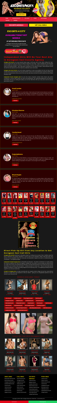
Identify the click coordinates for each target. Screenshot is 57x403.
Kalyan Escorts (44, 380)
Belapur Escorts (32, 382)
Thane (35, 18)
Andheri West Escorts (10, 310)
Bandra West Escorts (22, 310)
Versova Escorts (8, 387)
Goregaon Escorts (9, 300)
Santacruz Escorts (9, 308)
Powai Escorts (7, 385)
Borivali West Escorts (9, 380)
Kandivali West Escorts (9, 383)
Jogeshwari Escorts (21, 382)
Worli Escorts (38, 298)
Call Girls (27, 18)
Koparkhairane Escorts (46, 390)
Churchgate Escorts (28, 298)
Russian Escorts (16, 18)
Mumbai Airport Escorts (21, 308)
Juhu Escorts (8, 298)
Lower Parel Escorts (21, 385)
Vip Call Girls (41, 25)
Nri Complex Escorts (29, 305)
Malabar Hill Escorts (33, 384)
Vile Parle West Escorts (34, 391)
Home (7, 18)
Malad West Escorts (33, 385)
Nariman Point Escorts (21, 392)
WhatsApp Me (43, 401)
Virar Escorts (39, 303)
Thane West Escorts (33, 389)
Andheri (7, 20)
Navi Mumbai (44, 18)
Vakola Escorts (20, 383)
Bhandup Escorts (45, 387)
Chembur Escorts (41, 305)
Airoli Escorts (44, 383)
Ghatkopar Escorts (45, 385)
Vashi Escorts (48, 303)
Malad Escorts (19, 300)
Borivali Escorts (39, 300)
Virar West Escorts (33, 392)
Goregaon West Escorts (10, 382)
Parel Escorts (19, 390)
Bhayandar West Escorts (10, 378)
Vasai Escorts (31, 303)
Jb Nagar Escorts (20, 380)
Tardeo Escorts (8, 388)
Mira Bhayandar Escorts (35, 308)
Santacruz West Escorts (34, 387)
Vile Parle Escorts (47, 308)
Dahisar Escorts (8, 390)
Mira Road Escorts (9, 303)
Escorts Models (16, 25)
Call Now (15, 100)
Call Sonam (14, 401)
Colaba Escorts (17, 298)
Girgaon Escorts (8, 392)
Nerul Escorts (8, 305)
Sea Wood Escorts (18, 305)
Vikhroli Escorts (32, 380)
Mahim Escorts (20, 387)
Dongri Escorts (44, 392)
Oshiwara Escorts (20, 388)
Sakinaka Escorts (45, 388)
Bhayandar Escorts (20, 303)
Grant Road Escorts (21, 378)
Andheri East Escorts (33, 394)
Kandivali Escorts (29, 300)
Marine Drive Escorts (45, 382)
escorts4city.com (41, 398)
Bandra (15, 20)
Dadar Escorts (44, 378)
